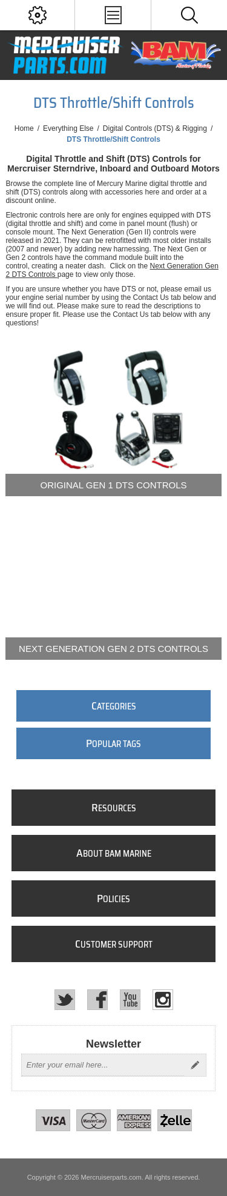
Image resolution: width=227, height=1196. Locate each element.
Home (24, 128)
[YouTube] (130, 999)
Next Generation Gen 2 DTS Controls (113, 648)
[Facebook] (97, 999)
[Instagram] (163, 999)
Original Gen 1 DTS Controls (114, 485)
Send (195, 1065)
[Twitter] (64, 999)
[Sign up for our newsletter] (103, 1065)
